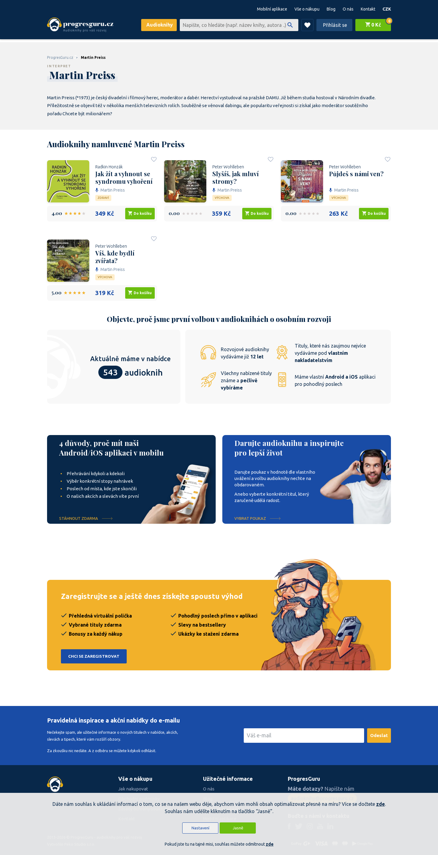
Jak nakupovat (133, 788)
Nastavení (200, 828)
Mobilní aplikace (272, 9)
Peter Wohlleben (228, 166)
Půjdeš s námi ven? (356, 174)
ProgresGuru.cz (60, 57)
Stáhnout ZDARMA (78, 518)
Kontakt (368, 9)
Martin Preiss (93, 57)
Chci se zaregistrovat (93, 656)
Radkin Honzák (109, 166)
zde (380, 804)
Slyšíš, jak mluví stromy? (235, 177)
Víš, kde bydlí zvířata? (115, 256)
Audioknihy (159, 24)
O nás (348, 9)
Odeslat (379, 735)
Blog (331, 9)
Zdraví (103, 197)
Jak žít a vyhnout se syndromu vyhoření (124, 177)
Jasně (238, 828)
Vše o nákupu (306, 9)
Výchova (222, 197)
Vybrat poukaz (250, 518)
